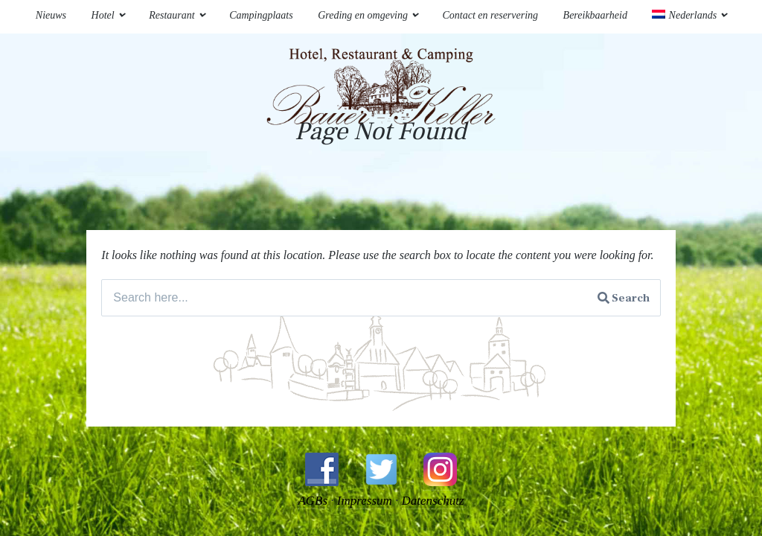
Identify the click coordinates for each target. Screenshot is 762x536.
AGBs (312, 501)
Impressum (364, 501)
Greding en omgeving (363, 15)
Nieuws (51, 15)
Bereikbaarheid (595, 15)
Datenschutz (433, 501)
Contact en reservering (491, 15)
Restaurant (171, 15)
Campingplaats (261, 15)
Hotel (103, 15)
